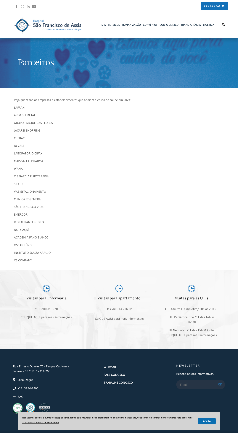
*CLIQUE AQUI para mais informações (46, 313)
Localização (23, 366)
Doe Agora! (214, 6)
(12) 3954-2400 (25, 374)
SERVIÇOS (114, 24)
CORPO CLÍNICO (169, 24)
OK (220, 370)
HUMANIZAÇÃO (131, 24)
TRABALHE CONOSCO (118, 369)
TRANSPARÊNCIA (191, 24)
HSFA (103, 24)
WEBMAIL (110, 353)
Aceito (207, 421)
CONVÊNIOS (150, 24)
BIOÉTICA (208, 24)
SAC (20, 383)
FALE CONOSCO (114, 361)
